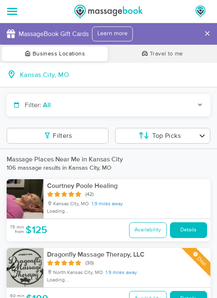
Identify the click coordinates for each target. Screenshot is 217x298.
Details (188, 230)
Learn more (112, 33)
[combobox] (115, 75)
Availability (147, 230)
